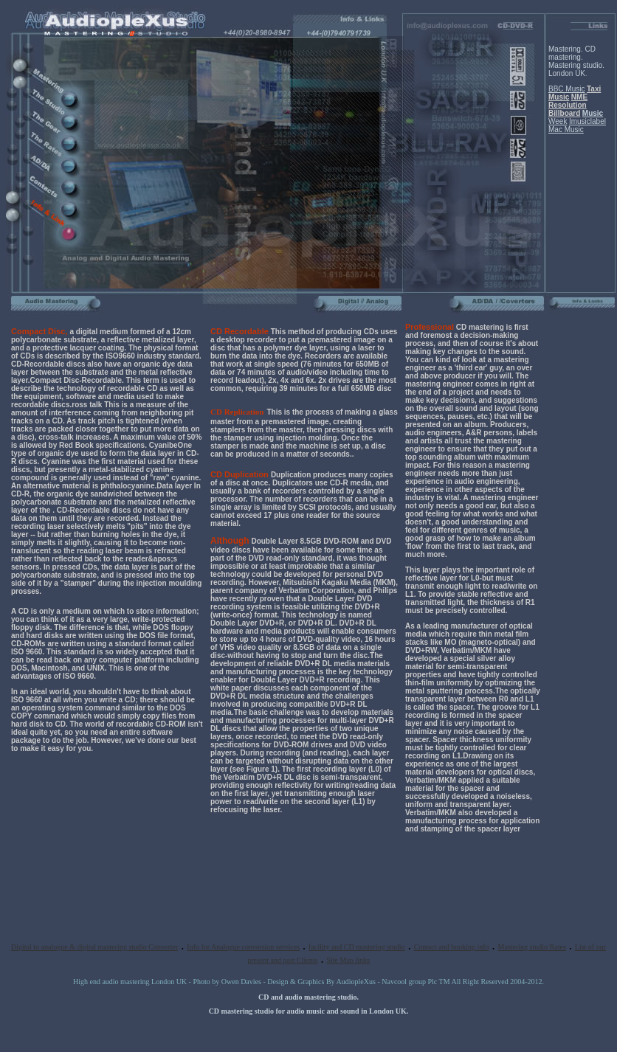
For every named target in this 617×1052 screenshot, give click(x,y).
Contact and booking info (451, 947)
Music (558, 97)
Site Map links (347, 960)
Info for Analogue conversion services (243, 947)
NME (579, 97)
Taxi (594, 89)
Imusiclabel (587, 121)
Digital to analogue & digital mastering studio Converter (94, 947)
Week (557, 121)
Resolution (567, 105)
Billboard (564, 113)
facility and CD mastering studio (356, 947)
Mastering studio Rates (532, 947)
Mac (555, 129)
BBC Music (566, 89)
